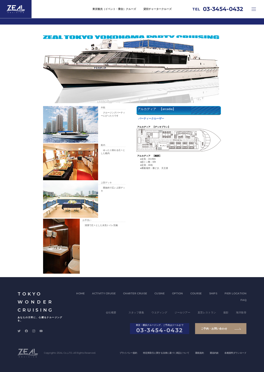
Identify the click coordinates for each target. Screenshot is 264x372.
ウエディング (159, 312)
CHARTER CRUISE (135, 293)
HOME (80, 293)
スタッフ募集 (136, 312)
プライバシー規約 (128, 352)
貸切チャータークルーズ (157, 9)
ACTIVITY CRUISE (104, 293)
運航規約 (199, 352)
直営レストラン (207, 312)
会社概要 (111, 312)
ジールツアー (182, 312)
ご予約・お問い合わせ (214, 328)
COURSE (196, 293)
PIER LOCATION (235, 293)
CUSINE (159, 293)
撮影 (226, 312)
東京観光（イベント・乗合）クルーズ (114, 9)
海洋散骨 (241, 312)
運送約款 (214, 352)
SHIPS (213, 293)
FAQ (243, 300)
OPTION (177, 293)
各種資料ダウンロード (235, 352)
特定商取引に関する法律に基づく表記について (166, 352)
